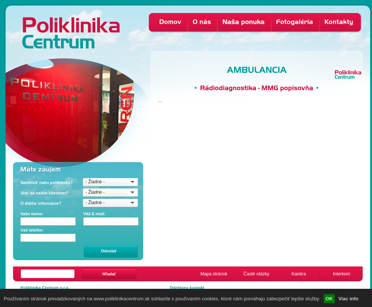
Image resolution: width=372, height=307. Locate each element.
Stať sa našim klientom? (44, 193)
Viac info (349, 298)
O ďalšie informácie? (40, 203)
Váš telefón (32, 230)
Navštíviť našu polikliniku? (46, 182)
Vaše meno (31, 213)
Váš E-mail (94, 213)
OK (329, 298)
